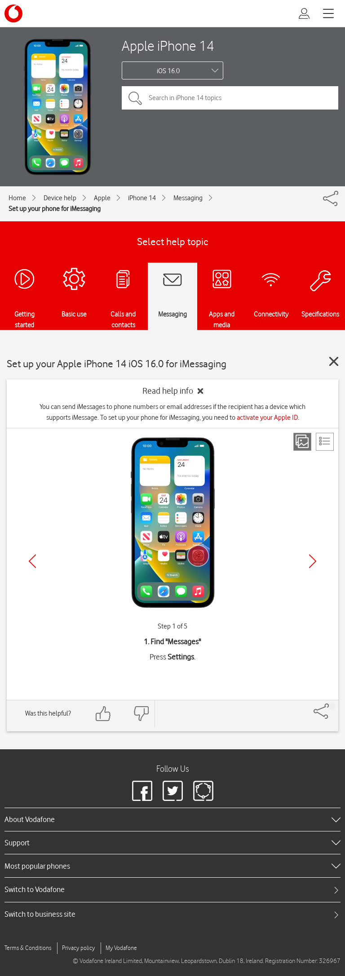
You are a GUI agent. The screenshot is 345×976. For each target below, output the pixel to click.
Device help (60, 198)
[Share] (332, 706)
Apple (102, 198)
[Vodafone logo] (13, 13)
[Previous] (32, 561)
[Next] (312, 561)
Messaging (188, 198)
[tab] (172, 889)
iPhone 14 (142, 198)
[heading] (172, 819)
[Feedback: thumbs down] (141, 713)
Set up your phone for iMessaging (55, 209)
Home (17, 198)
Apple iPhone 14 (168, 45)
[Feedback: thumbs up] (103, 713)
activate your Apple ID (267, 417)
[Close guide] (333, 361)
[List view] (325, 442)
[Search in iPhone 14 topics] (230, 98)
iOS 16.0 (168, 71)
